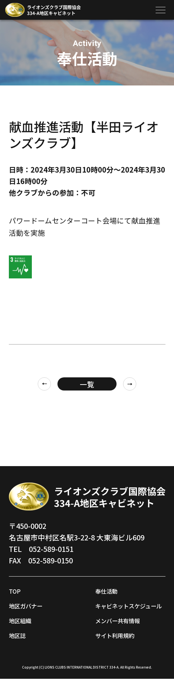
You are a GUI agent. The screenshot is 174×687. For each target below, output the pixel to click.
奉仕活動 (109, 590)
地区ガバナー (30, 605)
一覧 (87, 384)
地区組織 (23, 620)
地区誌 (20, 635)
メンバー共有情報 (124, 628)
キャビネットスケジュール (127, 609)
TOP (16, 590)
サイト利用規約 (120, 643)
